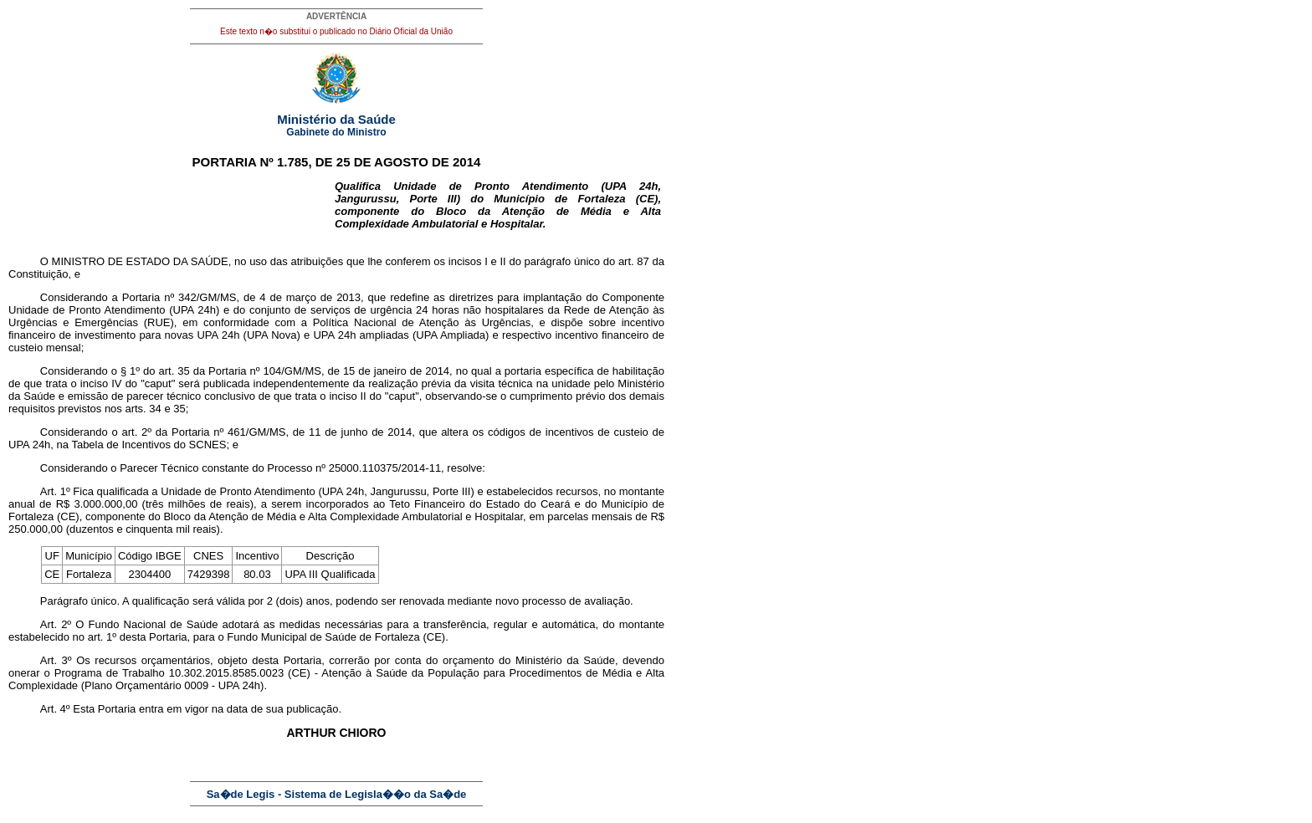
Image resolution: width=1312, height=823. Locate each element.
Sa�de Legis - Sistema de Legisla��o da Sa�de (337, 794)
